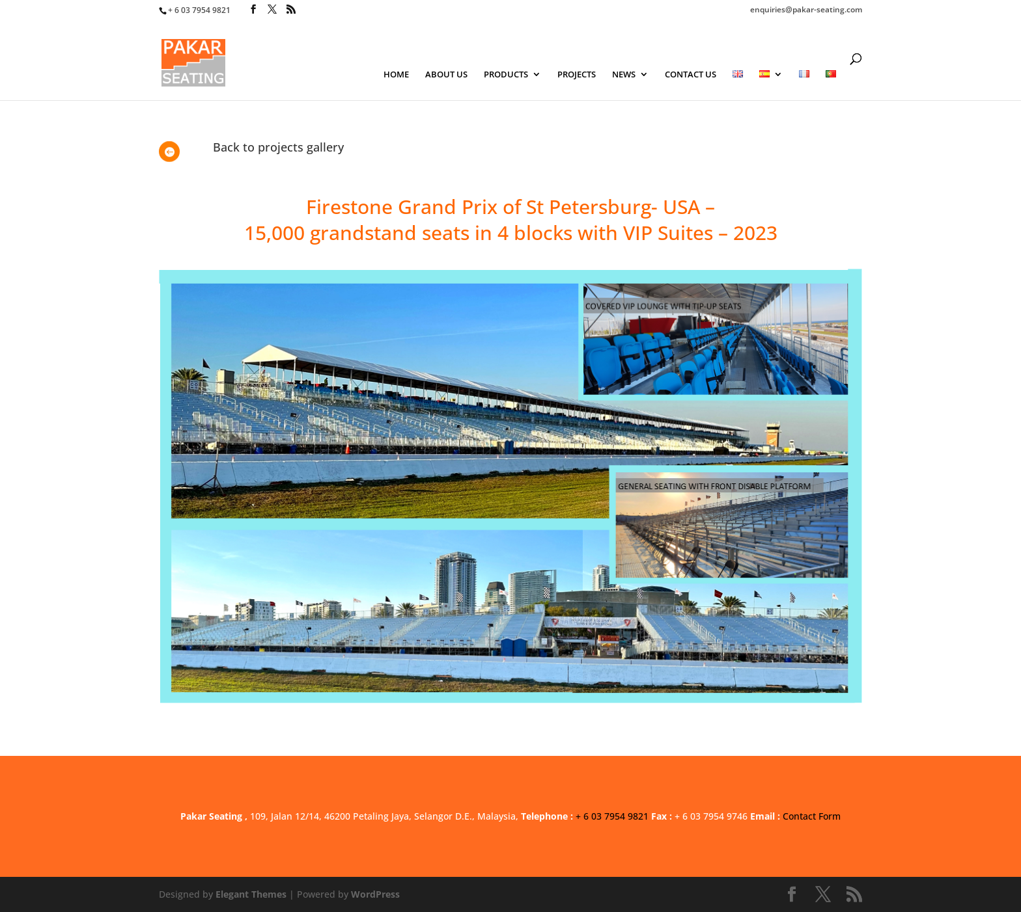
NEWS (624, 75)
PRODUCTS (506, 75)
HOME (396, 75)
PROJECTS (576, 75)
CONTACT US (690, 75)
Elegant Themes (251, 894)
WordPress (375, 894)
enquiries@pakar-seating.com (806, 10)
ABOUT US (446, 75)
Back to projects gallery (278, 147)
